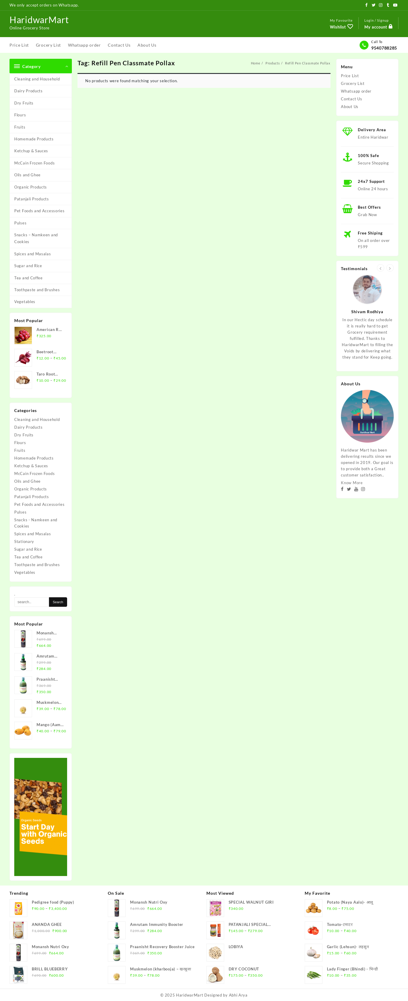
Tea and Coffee (28, 277)
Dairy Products (28, 90)
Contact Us (351, 98)
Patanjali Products (31, 199)
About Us (349, 106)
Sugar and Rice (28, 265)
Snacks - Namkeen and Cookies (35, 522)
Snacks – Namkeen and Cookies (36, 238)
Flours (20, 115)
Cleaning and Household (37, 79)
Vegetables (24, 301)
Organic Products (30, 187)
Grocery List (352, 83)
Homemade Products (34, 139)
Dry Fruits (24, 103)
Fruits (19, 127)
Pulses (20, 223)
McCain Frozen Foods (34, 163)
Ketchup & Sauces (31, 150)
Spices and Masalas (32, 253)
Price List (350, 75)
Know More (352, 482)
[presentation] (380, 268)
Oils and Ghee (27, 174)
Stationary (24, 541)
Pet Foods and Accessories (39, 210)
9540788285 (384, 47)
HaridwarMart (39, 19)
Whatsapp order (356, 91)
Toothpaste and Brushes (37, 289)
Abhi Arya (238, 995)
